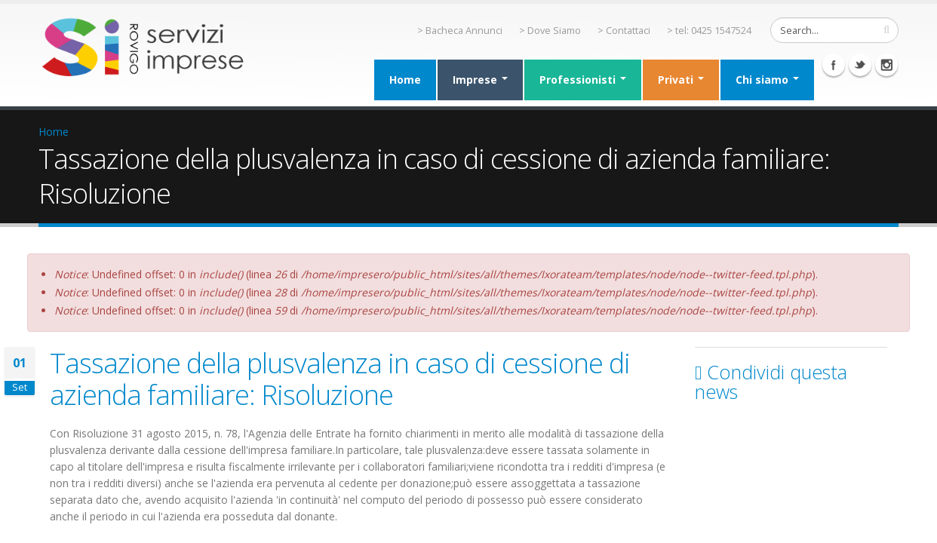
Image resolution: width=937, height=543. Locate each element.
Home (405, 79)
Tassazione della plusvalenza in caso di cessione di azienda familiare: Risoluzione (340, 378)
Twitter (860, 65)
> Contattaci (624, 30)
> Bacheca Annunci (459, 30)
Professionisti (582, 79)
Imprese (480, 79)
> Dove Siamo (550, 30)
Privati (681, 79)
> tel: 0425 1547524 (709, 30)
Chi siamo (767, 79)
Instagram (886, 65)
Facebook (833, 65)
